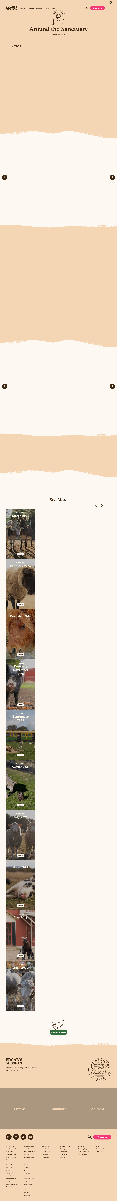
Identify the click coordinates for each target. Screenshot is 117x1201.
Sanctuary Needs (29, 1157)
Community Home (65, 1146)
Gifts (25, 1181)
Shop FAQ (9, 1165)
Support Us (97, 8)
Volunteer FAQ (10, 1173)
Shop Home (27, 1165)
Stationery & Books (29, 1178)
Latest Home (82, 1146)
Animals (22, 8)
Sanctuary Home (29, 1146)
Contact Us (9, 1181)
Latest (47, 8)
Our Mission (45, 1146)
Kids (25, 1170)
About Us (26, 1149)
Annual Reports (46, 1157)
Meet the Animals (11, 1149)
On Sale (26, 1189)
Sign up (44, 1078)
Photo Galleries (82, 1154)
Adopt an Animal (11, 1157)
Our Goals (45, 1154)
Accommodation (28, 1160)
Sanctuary (31, 8)
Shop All (26, 1192)
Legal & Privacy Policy (12, 1184)
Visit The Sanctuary (29, 1151)
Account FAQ (10, 1176)
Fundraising (63, 1151)
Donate (98, 1146)
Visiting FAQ (9, 1167)
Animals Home (10, 1146)
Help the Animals (11, 1154)
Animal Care (9, 1151)
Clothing (26, 1167)
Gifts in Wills (99, 1151)
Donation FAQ (10, 1170)
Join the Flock (46, 1151)
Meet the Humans (47, 1149)
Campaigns (63, 1149)
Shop (53, 8)
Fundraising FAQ (11, 1178)
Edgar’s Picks (28, 1184)
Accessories (27, 1173)
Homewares (27, 1176)
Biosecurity (9, 1187)
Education (63, 1157)
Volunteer (27, 1154)
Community (39, 8)
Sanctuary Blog (82, 1149)
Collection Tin (64, 1154)
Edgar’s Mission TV (83, 1151)
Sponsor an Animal (11, 1160)
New (25, 1187)
